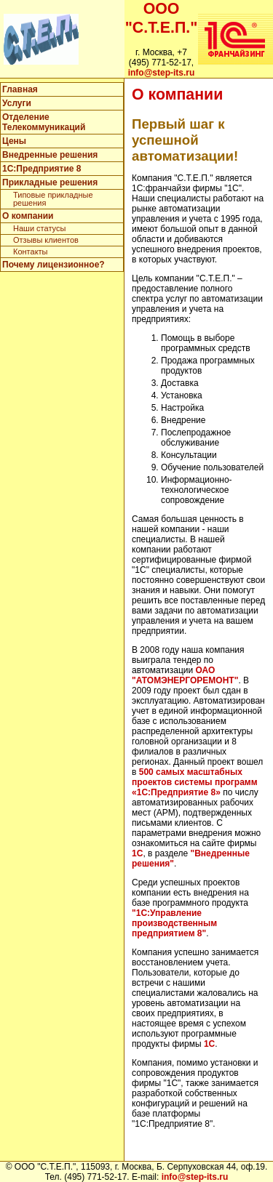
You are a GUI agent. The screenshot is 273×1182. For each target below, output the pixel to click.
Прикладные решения (50, 182)
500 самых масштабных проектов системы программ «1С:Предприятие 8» (195, 782)
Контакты (30, 251)
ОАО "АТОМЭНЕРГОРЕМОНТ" (185, 675)
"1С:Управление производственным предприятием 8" (174, 923)
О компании (28, 216)
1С (137, 853)
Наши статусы (39, 228)
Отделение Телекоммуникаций (43, 122)
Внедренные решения (50, 155)
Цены (14, 141)
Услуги (16, 103)
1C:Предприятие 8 (41, 169)
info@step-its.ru (161, 73)
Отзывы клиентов (46, 240)
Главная (20, 89)
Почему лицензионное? (53, 265)
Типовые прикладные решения (53, 198)
